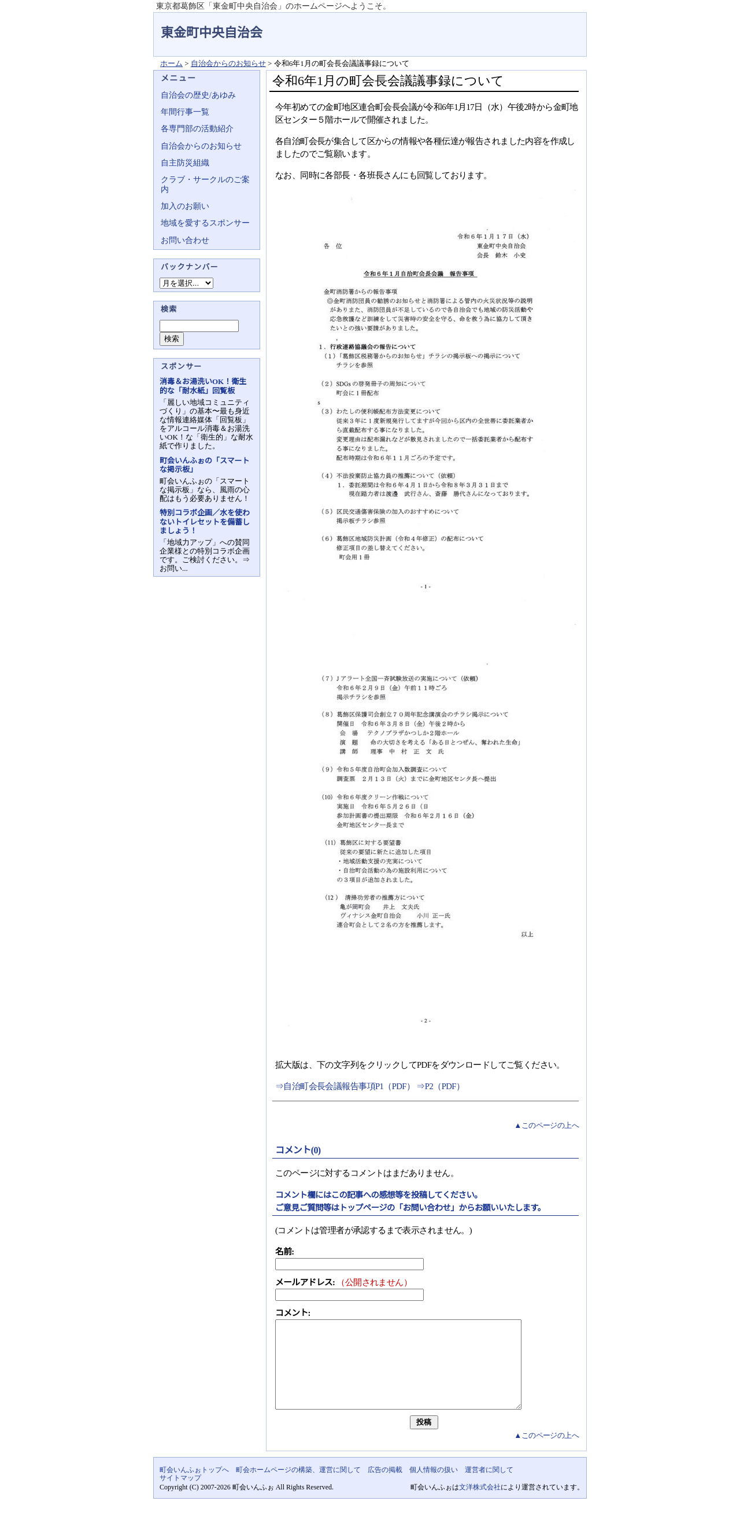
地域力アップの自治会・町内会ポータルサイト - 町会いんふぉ (543, 25)
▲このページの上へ (546, 1125)
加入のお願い (185, 206)
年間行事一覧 (185, 112)
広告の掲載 (385, 1487)
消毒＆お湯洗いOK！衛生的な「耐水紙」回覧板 (203, 385)
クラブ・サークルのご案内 (205, 184)
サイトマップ (180, 1495)
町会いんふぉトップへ (194, 1487)
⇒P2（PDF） (440, 1086)
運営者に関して (489, 1487)
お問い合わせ (185, 240)
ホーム (171, 63)
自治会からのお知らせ (228, 63)
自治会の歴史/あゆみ (198, 95)
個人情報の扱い (433, 1487)
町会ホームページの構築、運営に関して (298, 1487)
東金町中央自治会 (211, 32)
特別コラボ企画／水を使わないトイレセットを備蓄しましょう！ (205, 521)
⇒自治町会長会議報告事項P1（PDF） (345, 1086)
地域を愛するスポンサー (205, 223)
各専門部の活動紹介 (197, 128)
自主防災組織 (185, 162)
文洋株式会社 (480, 1504)
